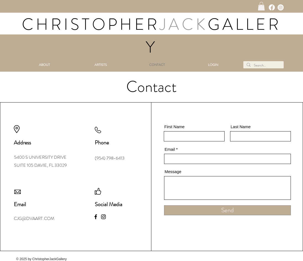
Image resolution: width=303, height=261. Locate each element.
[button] (261, 6)
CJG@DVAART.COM (34, 218)
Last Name (241, 127)
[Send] (227, 210)
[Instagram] (281, 7)
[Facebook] (272, 7)
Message (173, 171)
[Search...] (263, 65)
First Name (174, 127)
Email (170, 149)
